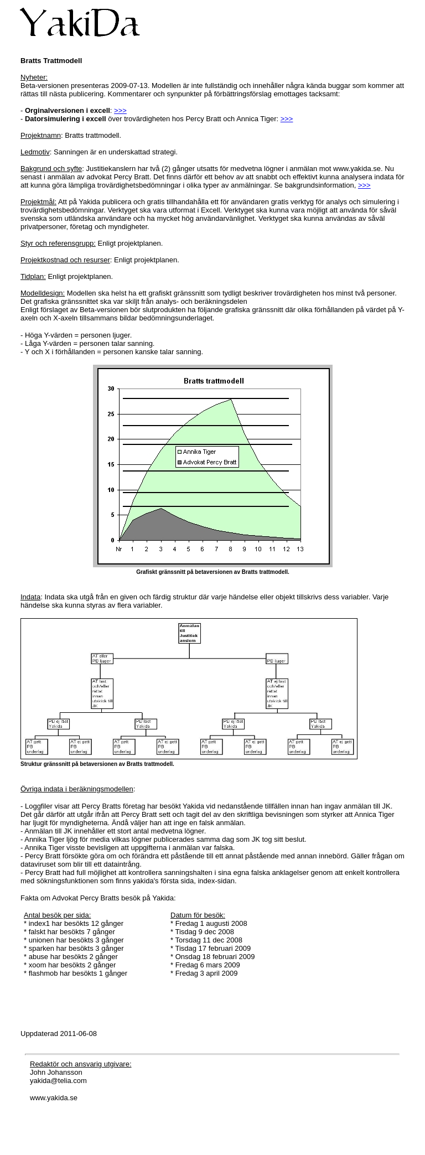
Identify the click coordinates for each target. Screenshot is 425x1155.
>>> (120, 110)
